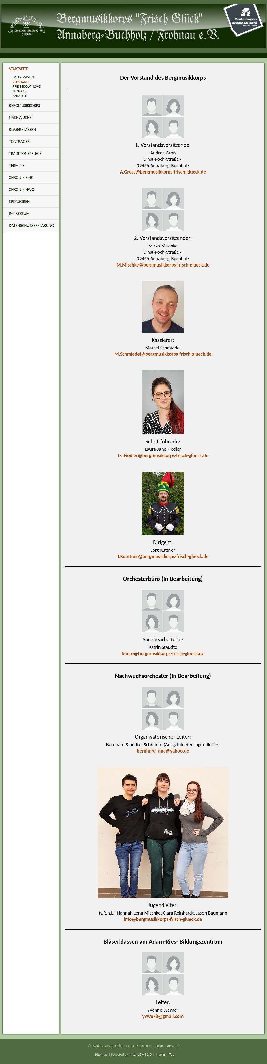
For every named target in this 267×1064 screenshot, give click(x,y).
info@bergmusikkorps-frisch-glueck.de (163, 919)
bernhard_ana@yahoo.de (163, 751)
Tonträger (19, 141)
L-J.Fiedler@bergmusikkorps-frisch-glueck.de (163, 455)
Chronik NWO (21, 189)
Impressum (19, 213)
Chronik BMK (21, 177)
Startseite (18, 68)
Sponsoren (19, 201)
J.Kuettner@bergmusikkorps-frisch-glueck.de (163, 556)
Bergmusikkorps (24, 105)
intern (160, 1054)
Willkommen (23, 77)
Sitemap (101, 1054)
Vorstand (20, 82)
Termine (16, 165)
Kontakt (19, 91)
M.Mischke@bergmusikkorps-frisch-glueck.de (162, 265)
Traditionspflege (25, 153)
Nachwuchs (20, 117)
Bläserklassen (22, 129)
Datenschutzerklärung (31, 225)
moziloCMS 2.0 (141, 1054)
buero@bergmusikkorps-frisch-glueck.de (163, 653)
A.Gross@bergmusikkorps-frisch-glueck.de (163, 172)
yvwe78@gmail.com (163, 1016)
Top (172, 1054)
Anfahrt (19, 96)
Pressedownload (27, 86)
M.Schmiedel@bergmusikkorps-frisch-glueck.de (162, 354)
